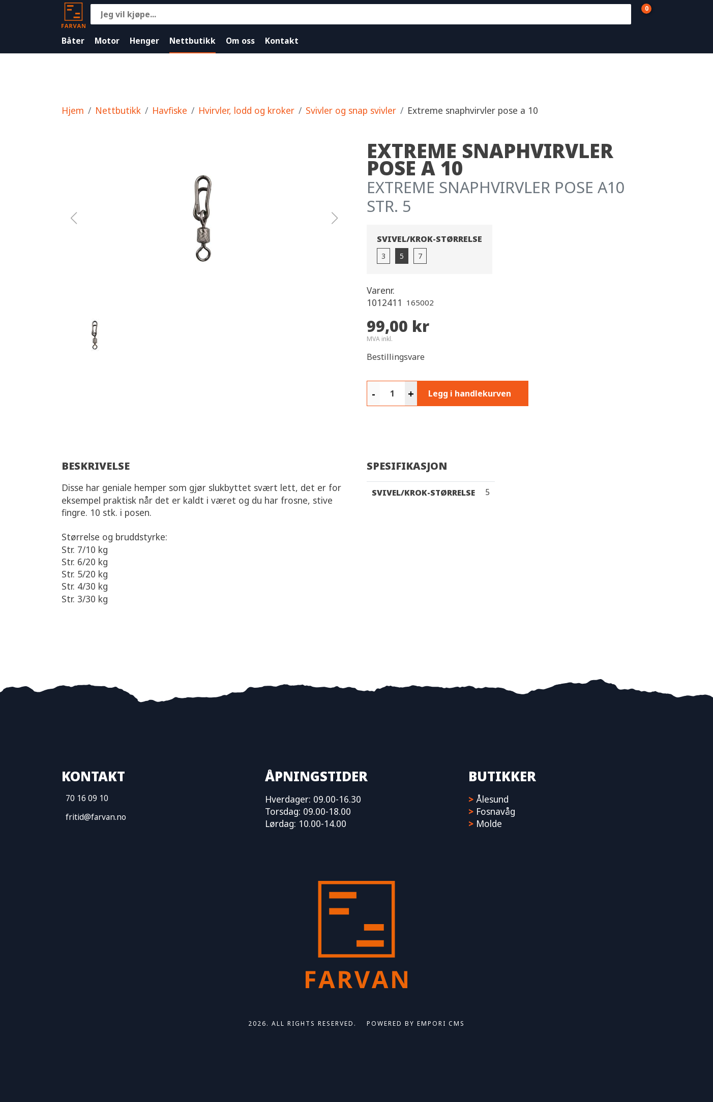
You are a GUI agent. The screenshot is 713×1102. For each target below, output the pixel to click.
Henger (144, 40)
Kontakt (282, 40)
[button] (204, 218)
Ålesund (492, 799)
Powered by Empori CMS (416, 1023)
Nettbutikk (192, 40)
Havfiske (169, 110)
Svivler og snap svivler (351, 110)
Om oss (240, 40)
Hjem (73, 110)
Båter (73, 40)
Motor (107, 40)
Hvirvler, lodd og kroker (246, 110)
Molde (489, 823)
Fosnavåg (495, 811)
